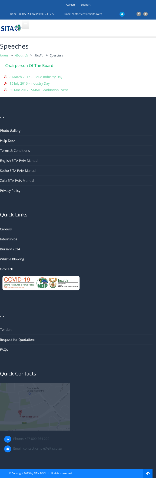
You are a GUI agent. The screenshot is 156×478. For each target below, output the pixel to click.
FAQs (4, 349)
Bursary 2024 (10, 249)
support (85, 4)
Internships (8, 239)
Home (4, 55)
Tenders (6, 329)
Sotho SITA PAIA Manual (18, 170)
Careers (71, 4)
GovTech (6, 269)
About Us (21, 55)
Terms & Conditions (15, 150)
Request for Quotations (17, 339)
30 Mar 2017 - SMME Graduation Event (39, 90)
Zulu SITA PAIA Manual (17, 180)
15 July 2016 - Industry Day (30, 83)
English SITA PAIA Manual (19, 160)
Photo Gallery (10, 130)
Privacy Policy (10, 190)
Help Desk (7, 140)
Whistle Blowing (12, 259)
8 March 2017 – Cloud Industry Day (36, 77)
